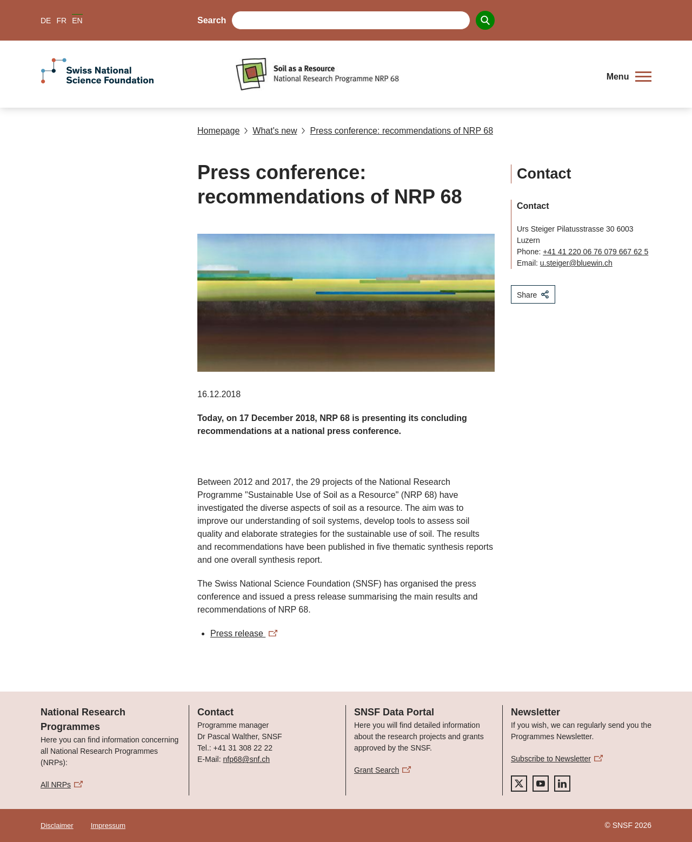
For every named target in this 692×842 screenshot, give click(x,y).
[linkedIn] (562, 783)
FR (61, 20)
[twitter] (519, 783)
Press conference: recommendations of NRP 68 (397, 130)
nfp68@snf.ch (246, 759)
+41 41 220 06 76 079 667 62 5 (595, 251)
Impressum (108, 825)
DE (46, 20)
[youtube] (541, 783)
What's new (270, 130)
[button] (629, 76)
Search (211, 20)
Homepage (218, 130)
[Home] (413, 74)
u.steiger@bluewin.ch (576, 263)
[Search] (485, 20)
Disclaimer (57, 825)
